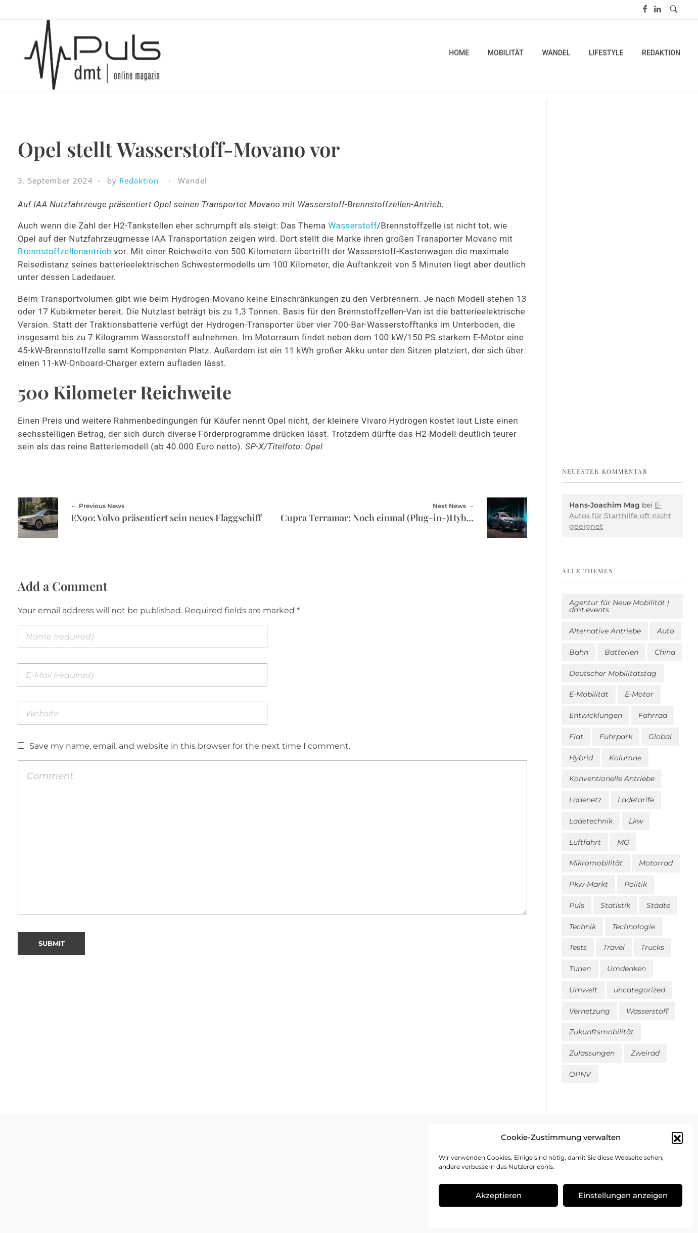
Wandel (192, 180)
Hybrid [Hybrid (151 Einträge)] (581, 757)
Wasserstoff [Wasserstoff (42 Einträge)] (647, 1011)
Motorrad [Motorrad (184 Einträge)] (656, 862)
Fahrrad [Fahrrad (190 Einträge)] (652, 715)
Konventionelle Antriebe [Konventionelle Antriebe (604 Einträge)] (612, 778)
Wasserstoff (352, 225)
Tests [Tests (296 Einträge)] (578, 947)
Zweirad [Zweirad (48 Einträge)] (645, 1053)
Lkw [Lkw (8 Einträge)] (636, 821)
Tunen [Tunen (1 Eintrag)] (580, 968)
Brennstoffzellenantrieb (65, 251)
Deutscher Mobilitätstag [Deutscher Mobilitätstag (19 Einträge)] (613, 673)
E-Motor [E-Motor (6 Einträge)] (639, 694)
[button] (677, 1137)
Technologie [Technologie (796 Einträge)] (633, 926)
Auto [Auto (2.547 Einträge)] (665, 630)
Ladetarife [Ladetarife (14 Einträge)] (636, 799)
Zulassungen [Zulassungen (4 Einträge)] (592, 1053)
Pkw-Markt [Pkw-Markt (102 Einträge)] (588, 884)
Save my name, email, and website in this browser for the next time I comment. (189, 746)
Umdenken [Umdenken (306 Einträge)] (626, 968)
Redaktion (139, 180)
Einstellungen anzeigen (623, 1195)
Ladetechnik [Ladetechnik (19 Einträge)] (591, 821)
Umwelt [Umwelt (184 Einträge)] (583, 989)
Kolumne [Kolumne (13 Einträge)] (625, 757)
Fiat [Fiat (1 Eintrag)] (576, 736)
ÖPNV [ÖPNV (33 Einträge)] (580, 1074)
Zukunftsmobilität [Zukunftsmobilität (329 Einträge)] (601, 1031)
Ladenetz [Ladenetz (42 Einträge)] (585, 799)
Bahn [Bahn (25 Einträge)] (578, 652)
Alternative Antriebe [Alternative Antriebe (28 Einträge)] (605, 630)
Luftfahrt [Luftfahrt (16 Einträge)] (585, 842)
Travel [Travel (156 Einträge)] (614, 947)
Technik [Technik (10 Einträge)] (582, 926)
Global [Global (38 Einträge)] (660, 736)
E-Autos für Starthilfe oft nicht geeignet (620, 515)
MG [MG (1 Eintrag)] (623, 842)
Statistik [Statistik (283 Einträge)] (615, 905)
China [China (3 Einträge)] (665, 652)
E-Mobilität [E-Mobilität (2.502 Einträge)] (589, 694)
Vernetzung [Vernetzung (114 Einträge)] (589, 1011)
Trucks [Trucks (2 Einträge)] (652, 947)
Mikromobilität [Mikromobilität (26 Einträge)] (596, 862)
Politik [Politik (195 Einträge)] (635, 884)
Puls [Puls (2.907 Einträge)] (576, 905)
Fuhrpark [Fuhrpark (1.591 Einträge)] (615, 736)
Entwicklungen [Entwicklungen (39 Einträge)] (595, 715)
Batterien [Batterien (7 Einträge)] (621, 652)
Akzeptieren (499, 1195)
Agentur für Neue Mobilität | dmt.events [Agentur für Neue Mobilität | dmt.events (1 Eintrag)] (619, 606)
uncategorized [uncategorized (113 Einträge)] (639, 989)
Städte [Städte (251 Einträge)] (658, 905)
